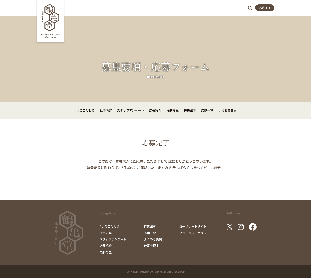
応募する (265, 8)
